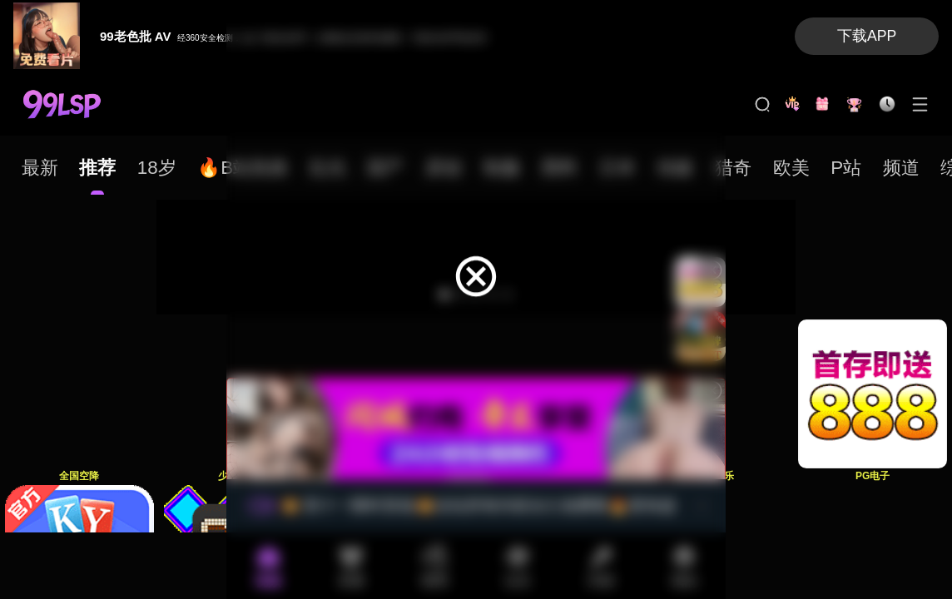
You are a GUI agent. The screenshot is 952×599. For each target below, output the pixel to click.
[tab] (40, 168)
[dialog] (476, 269)
